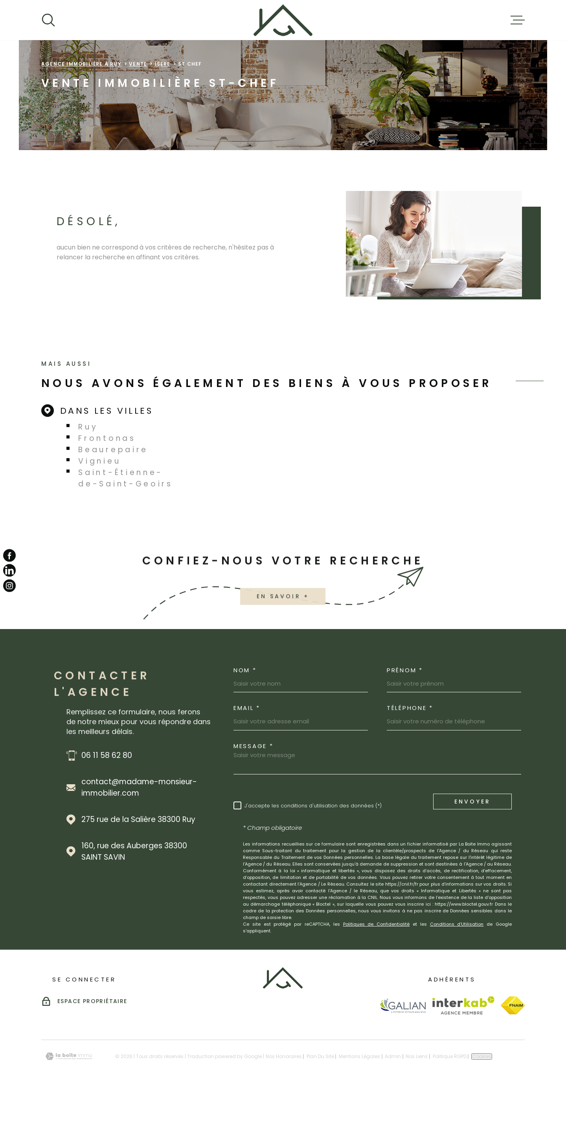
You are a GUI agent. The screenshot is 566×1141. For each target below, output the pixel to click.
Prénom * (405, 720)
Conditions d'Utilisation (457, 973)
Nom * (245, 720)
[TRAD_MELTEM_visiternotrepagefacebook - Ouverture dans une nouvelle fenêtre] (9, 555)
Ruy (88, 476)
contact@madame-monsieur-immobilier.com (139, 837)
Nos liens (417, 1105)
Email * (246, 757)
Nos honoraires (284, 1105)
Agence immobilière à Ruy (81, 113)
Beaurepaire (113, 499)
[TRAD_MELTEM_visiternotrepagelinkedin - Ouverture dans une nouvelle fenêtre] (9, 570)
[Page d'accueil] (283, 20)
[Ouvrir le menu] (518, 20)
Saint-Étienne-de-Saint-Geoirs (125, 528)
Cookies (481, 1106)
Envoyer (472, 851)
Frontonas (107, 487)
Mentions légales (359, 1105)
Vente (138, 113)
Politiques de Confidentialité (376, 973)
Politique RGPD (450, 1105)
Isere (163, 113)
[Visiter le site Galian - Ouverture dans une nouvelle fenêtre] (402, 1055)
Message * (253, 795)
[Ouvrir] (48, 20)
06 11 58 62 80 (106, 805)
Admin (393, 1105)
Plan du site (320, 1105)
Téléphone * (410, 757)
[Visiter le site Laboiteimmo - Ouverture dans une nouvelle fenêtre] (68, 1106)
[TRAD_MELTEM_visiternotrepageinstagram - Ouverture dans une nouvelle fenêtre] (9, 585)
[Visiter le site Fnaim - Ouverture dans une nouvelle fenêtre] (513, 1055)
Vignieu (99, 510)
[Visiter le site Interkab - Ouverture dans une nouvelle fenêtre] (463, 1055)
